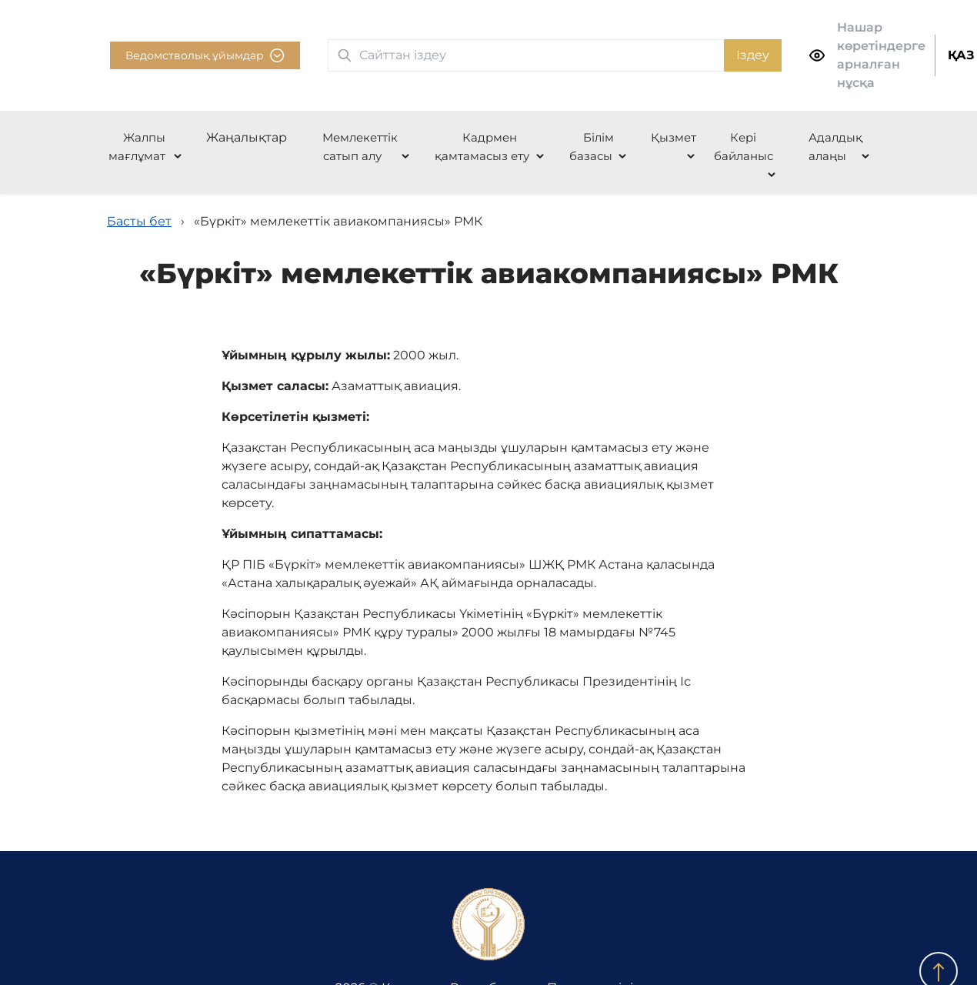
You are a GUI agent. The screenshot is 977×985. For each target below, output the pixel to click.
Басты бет (139, 221)
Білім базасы (591, 146)
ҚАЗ (961, 55)
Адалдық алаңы (835, 146)
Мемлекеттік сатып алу (360, 146)
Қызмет (673, 137)
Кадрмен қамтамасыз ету (482, 146)
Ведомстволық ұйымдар (205, 55)
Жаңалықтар (246, 137)
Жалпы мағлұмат (137, 146)
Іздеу (752, 55)
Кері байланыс (743, 146)
